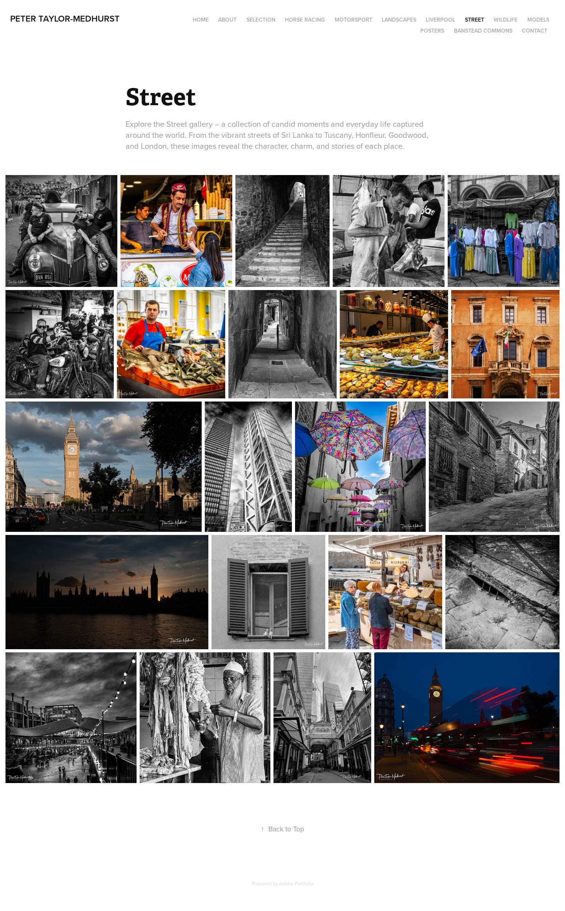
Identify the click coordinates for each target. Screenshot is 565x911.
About (227, 20)
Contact (534, 31)
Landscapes (399, 20)
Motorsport (353, 20)
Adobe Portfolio (296, 883)
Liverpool (440, 20)
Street (474, 20)
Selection (260, 20)
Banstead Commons (483, 31)
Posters (432, 31)
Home (201, 20)
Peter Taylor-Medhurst (65, 18)
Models (538, 20)
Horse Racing (305, 20)
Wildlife (506, 20)
